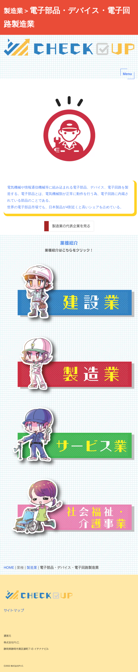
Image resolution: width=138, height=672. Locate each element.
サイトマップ (14, 610)
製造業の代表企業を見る (71, 226)
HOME (9, 567)
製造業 (32, 567)
